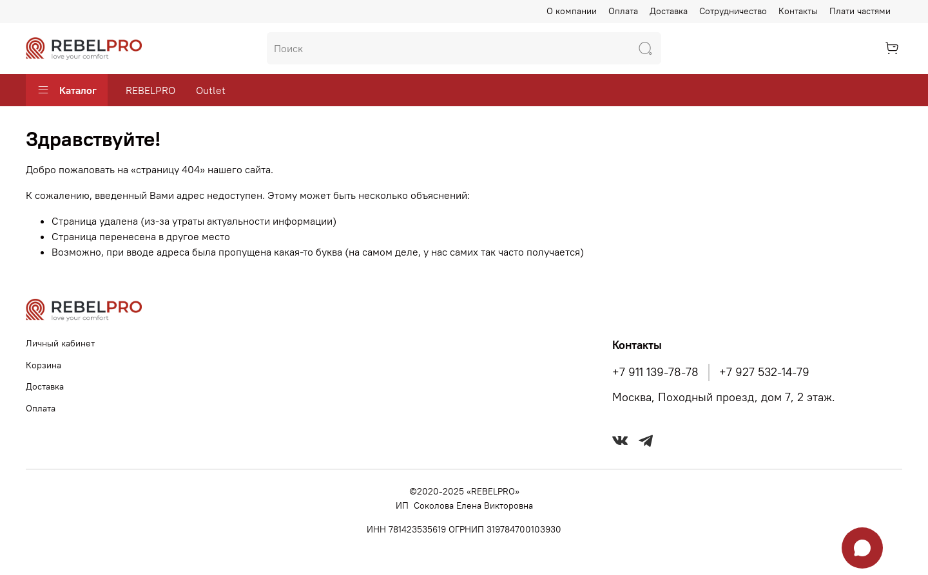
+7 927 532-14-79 (764, 372)
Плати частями (860, 11)
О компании (571, 11)
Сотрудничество (733, 11)
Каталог (67, 90)
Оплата (623, 11)
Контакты (798, 11)
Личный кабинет (60, 343)
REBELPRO (150, 90)
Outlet (211, 90)
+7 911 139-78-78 (655, 372)
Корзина (43, 365)
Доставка (669, 11)
